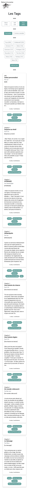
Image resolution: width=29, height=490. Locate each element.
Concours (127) (8, 49)
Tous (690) (23, 23)
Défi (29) (15, 23)
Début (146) (20, 46)
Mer (21, 276)
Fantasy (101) (19, 56)
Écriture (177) (9, 46)
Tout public (8, 33)
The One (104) (20, 53)
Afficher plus (14, 65)
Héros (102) (9, 56)
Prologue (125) (20, 49)
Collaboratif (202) (19, 42)
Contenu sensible (19, 33)
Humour (14, 117)
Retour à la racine (7, 5)
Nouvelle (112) (9, 53)
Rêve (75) (14, 60)
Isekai (9, 115)
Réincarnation (17, 115)
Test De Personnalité (15, 120)
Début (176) (6, 23)
